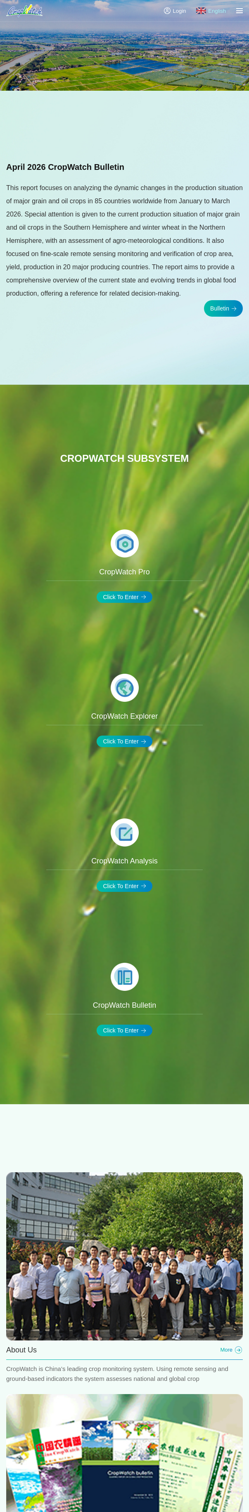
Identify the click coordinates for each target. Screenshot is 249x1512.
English (211, 11)
